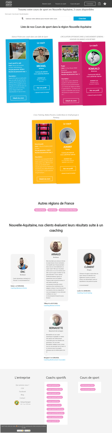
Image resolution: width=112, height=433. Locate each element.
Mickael (41, 66)
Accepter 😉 (20, 430)
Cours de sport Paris (87, 385)
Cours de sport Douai (87, 389)
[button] (82, 18)
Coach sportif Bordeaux (55, 417)
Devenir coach (46, 4)
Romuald (94, 69)
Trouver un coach (60, 4)
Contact (22, 398)
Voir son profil (42, 87)
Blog (22, 394)
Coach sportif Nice (53, 401)
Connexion (90, 4)
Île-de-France (52, 210)
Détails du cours (18, 98)
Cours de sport (75, 4)
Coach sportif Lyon (53, 393)
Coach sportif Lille (53, 421)
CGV (22, 388)
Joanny (67, 147)
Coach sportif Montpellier (55, 413)
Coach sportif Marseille (55, 389)
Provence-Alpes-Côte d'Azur (68, 210)
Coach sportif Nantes (54, 405)
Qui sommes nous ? (22, 385)
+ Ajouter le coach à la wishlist (42, 92)
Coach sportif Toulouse (55, 397)
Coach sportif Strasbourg (55, 409)
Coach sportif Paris (53, 385)
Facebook (22, 391)
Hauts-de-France (40, 210)
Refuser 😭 (27, 430)
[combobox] (47, 18)
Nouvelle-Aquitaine (24, 14)
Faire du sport (8, 14)
